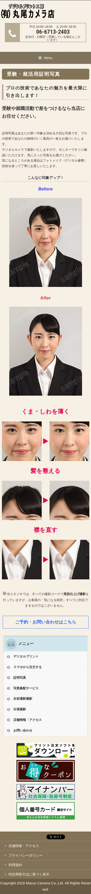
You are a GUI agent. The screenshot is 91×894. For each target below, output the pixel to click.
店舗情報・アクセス (27, 720)
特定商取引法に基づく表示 (28, 874)
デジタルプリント (26, 656)
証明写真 (19, 677)
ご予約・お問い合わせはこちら (45, 622)
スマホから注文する (27, 667)
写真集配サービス (26, 688)
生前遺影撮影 (22, 698)
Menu (48, 58)
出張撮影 (19, 709)
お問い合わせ (22, 730)
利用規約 (15, 865)
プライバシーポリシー (25, 855)
